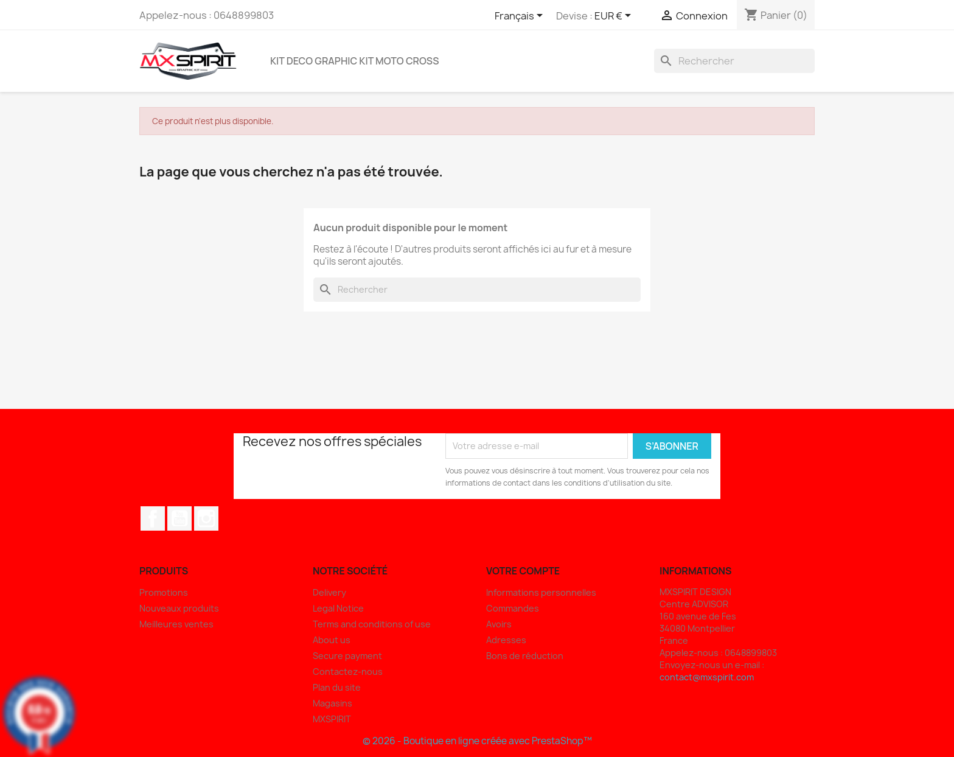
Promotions (163, 592)
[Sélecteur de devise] (614, 16)
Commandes (512, 608)
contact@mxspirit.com (707, 677)
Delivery (329, 592)
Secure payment (347, 655)
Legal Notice (338, 608)
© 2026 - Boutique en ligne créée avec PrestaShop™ (477, 740)
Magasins (332, 703)
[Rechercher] (734, 61)
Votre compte (523, 570)
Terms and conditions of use (372, 624)
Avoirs (499, 624)
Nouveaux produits (179, 608)
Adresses (506, 640)
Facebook (153, 518)
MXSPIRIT (332, 719)
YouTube (179, 518)
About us (331, 640)
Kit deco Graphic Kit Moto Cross (354, 61)
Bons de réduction (524, 655)
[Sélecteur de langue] (521, 16)
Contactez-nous (348, 671)
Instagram (206, 518)
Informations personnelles (541, 592)
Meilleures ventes (176, 624)
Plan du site (337, 687)
